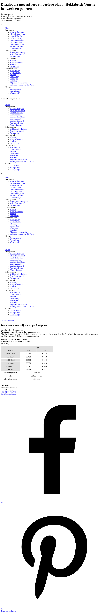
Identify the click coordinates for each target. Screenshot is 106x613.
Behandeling (14, 77)
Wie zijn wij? (15, 93)
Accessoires (14, 67)
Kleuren (13, 75)
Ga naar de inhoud (7, 320)
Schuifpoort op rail (17, 54)
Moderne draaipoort (17, 32)
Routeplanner (15, 91)
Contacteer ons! (15, 89)
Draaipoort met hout (17, 40)
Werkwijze (14, 79)
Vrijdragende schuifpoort (19, 52)
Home (7, 28)
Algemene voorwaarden (18, 83)
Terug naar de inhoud (8, 611)
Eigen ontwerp (15, 73)
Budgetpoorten (15, 38)
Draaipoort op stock (17, 44)
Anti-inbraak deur (16, 46)
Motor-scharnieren (16, 63)
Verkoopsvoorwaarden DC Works (22, 85)
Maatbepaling (15, 71)
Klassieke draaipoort (17, 34)
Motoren (13, 60)
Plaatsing (13, 81)
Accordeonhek (15, 56)
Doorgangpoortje (16, 42)
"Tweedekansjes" (16, 48)
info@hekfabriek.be (8, 394)
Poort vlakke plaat (16, 36)
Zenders (13, 65)
